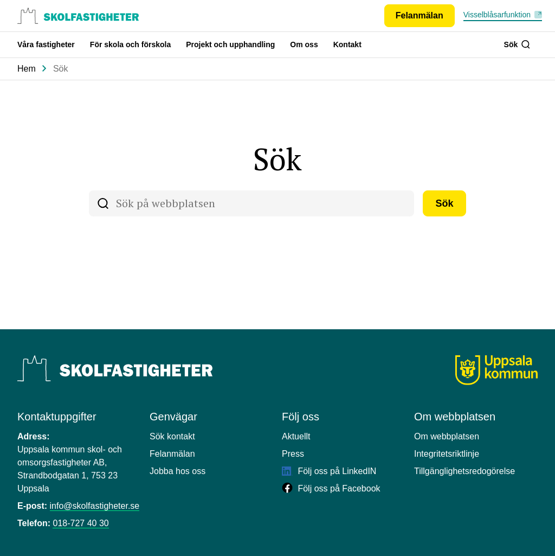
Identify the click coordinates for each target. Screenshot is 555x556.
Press (293, 453)
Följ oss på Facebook (331, 488)
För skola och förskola (130, 44)
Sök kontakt (172, 436)
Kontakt (347, 44)
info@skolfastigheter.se (95, 505)
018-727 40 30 (80, 523)
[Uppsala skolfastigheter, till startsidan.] (78, 15)
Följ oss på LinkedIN (329, 471)
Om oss (304, 44)
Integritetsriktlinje (446, 453)
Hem (26, 68)
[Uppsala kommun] (496, 370)
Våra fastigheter (46, 44)
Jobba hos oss (177, 471)
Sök (517, 44)
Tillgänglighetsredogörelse (464, 471)
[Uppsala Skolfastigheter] (114, 368)
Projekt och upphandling (230, 44)
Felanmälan (172, 453)
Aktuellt (296, 436)
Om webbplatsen (446, 436)
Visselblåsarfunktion (497, 14)
